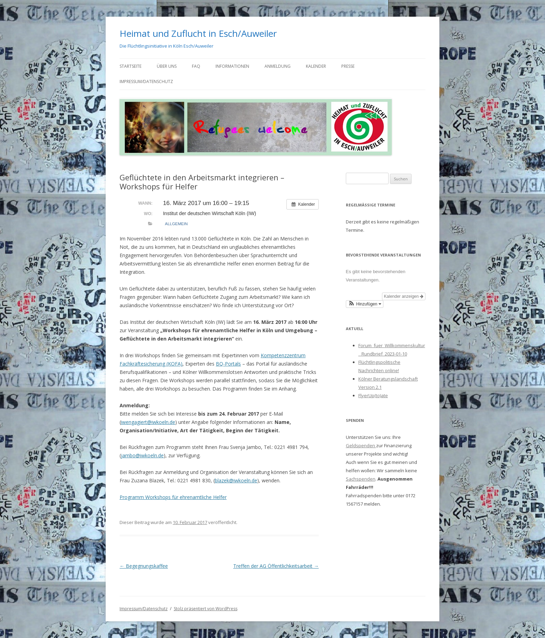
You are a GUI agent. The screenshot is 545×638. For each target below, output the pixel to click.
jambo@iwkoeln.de (142, 455)
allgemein (176, 224)
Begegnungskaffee (144, 566)
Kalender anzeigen (403, 296)
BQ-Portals (228, 363)
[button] (364, 304)
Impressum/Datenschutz (146, 81)
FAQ (196, 66)
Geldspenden (361, 445)
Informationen (232, 66)
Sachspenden (360, 479)
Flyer (363, 395)
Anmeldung (278, 66)
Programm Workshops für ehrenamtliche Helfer (173, 497)
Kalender (316, 66)
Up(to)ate (378, 395)
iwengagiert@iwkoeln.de (148, 422)
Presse (348, 66)
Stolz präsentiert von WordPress (205, 609)
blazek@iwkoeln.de (236, 480)
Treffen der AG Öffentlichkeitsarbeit (276, 566)
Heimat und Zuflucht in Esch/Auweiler (198, 33)
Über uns (167, 66)
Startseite (130, 66)
